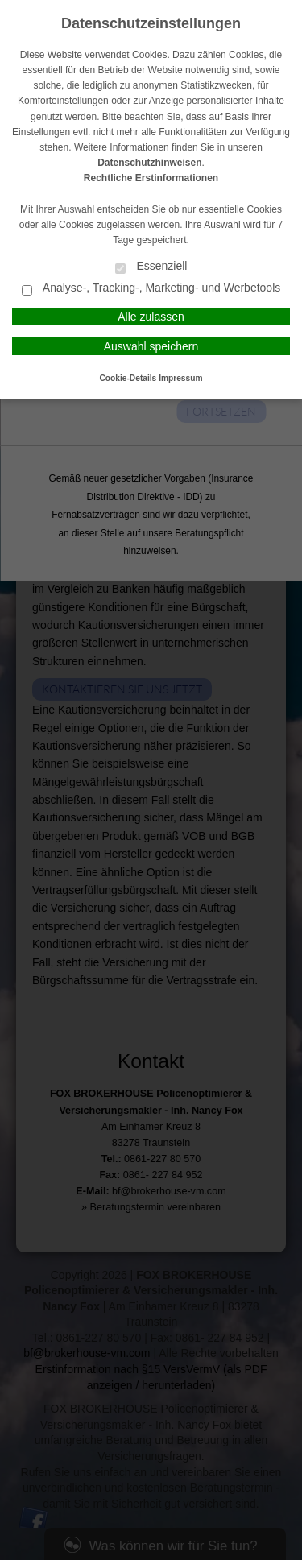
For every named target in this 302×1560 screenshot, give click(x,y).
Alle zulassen (151, 316)
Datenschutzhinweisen (149, 162)
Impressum (180, 378)
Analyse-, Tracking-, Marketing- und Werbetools (151, 289)
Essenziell (151, 267)
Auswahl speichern (151, 346)
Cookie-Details (128, 378)
